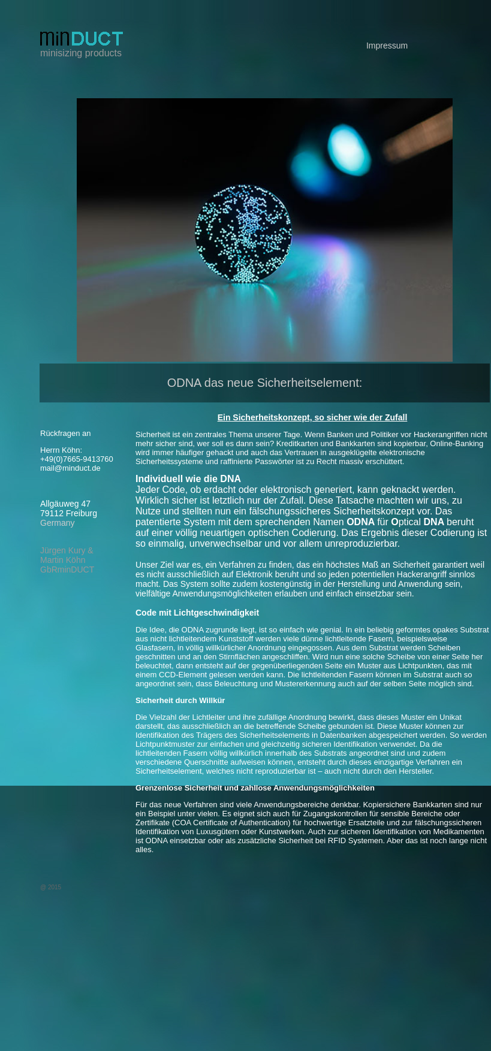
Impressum (387, 45)
